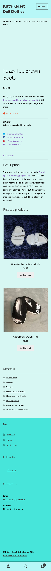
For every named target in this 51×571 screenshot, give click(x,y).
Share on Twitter (15, 133)
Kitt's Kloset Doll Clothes (14, 8)
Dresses (9, 382)
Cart (40, 564)
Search (25, 566)
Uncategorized (12, 400)
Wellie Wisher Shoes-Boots (17, 410)
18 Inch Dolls (11, 378)
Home (8, 21)
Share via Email (14, 144)
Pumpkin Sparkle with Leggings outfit (21, 100)
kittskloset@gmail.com (14, 499)
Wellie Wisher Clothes (15, 405)
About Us (11, 434)
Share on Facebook (16, 137)
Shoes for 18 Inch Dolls (22, 21)
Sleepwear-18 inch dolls (16, 396)
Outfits (9, 387)
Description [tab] (8, 155)
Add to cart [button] (25, 275)
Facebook (9, 469)
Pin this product (14, 141)
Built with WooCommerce (15, 555)
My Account (12, 445)
